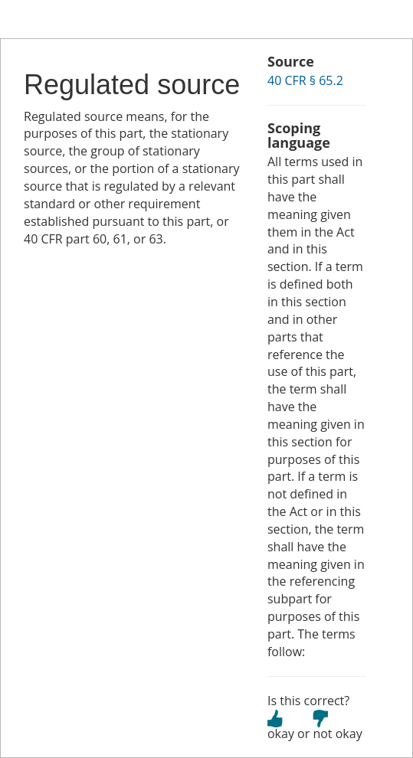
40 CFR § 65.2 (305, 80)
